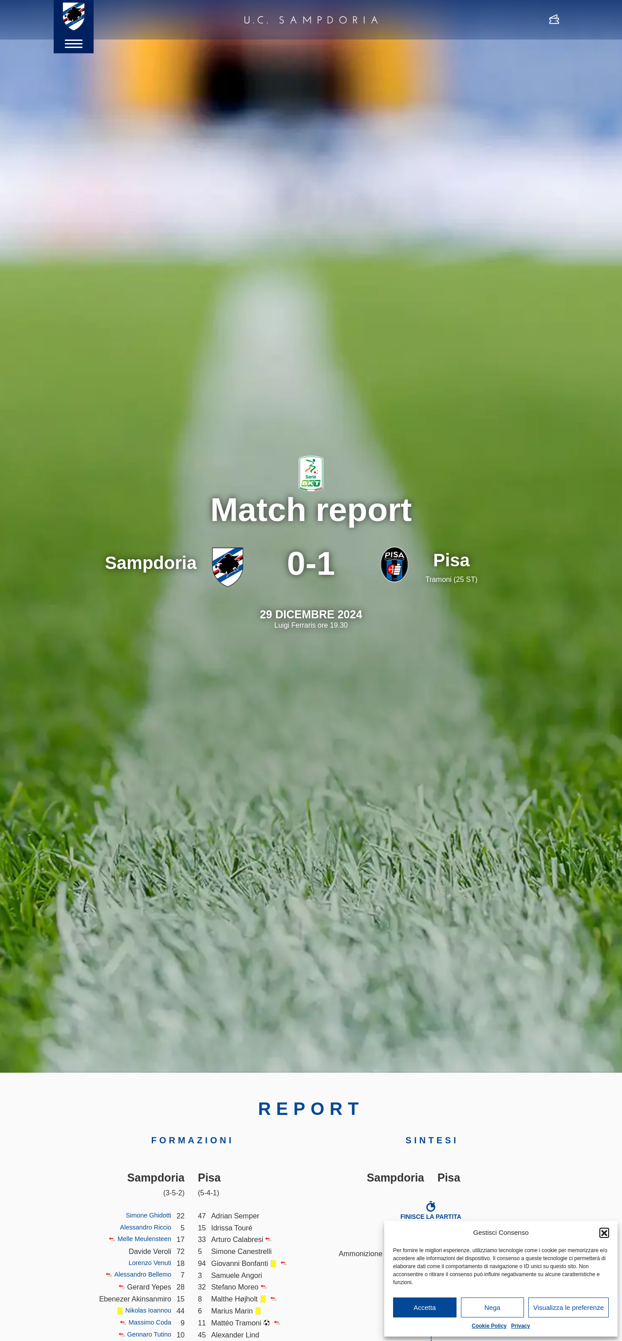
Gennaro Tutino (146, 1335)
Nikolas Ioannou (145, 1311)
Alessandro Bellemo (139, 1275)
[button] (604, 1232)
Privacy (520, 1326)
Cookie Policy (489, 1326)
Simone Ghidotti (145, 1216)
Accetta (424, 1307)
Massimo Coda (147, 1323)
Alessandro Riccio (142, 1228)
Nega (492, 1307)
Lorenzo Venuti (147, 1263)
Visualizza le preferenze (568, 1307)
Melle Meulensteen (141, 1239)
